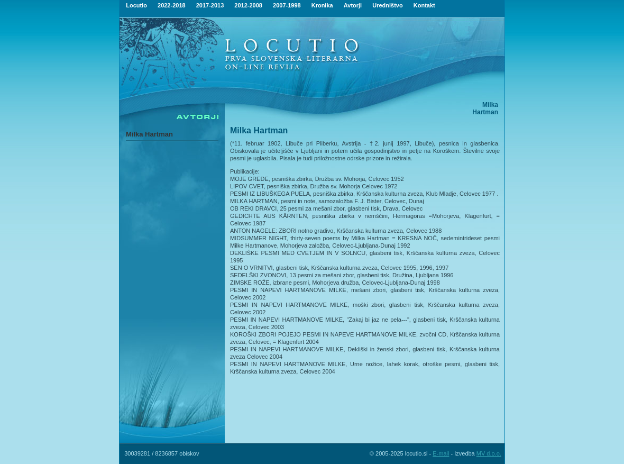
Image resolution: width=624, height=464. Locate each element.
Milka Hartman (149, 134)
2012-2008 (248, 5)
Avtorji (353, 5)
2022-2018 (172, 5)
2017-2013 (210, 5)
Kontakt (424, 5)
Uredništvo (387, 5)
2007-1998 (287, 5)
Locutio (136, 5)
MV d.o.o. (488, 453)
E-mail (441, 453)
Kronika (322, 5)
